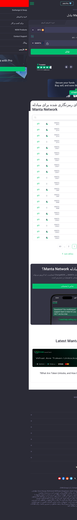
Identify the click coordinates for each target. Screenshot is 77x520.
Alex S (71, 376)
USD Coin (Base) (60, 225)
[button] (9, 30)
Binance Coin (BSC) (59, 201)
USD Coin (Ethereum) (59, 213)
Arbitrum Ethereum (59, 142)
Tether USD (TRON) (60, 148)
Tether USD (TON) (60, 172)
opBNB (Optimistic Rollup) (58, 207)
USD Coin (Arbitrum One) (58, 237)
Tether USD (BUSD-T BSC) (58, 160)
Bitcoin (64, 124)
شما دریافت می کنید (67, 41)
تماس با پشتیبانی (38, 286)
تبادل (38, 51)
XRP (65, 189)
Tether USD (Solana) (59, 166)
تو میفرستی (69, 28)
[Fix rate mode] (18, 43)
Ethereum (63, 130)
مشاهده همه (38, 253)
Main (73, 10)
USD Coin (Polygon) (59, 231)
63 (31, 246)
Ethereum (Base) (60, 136)
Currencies (64, 10)
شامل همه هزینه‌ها (66, 35)
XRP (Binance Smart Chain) (57, 195)
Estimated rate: (66, 37)
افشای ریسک (52, 506)
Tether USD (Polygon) (59, 178)
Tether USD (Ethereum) (58, 154)
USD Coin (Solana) (60, 219)
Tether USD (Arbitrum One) (57, 184)
